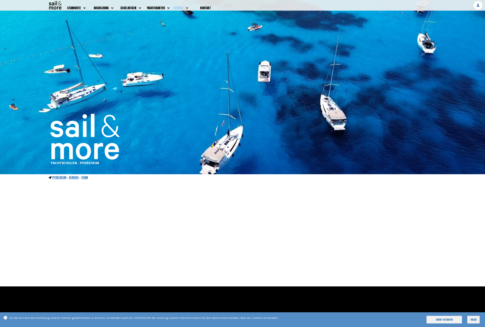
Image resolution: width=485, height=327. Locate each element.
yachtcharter (156, 8)
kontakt (205, 8)
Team (84, 177)
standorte (74, 8)
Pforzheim (59, 177)
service (178, 8)
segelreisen (128, 8)
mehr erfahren (444, 319)
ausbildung (101, 8)
